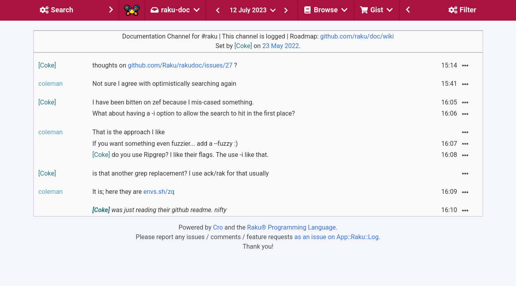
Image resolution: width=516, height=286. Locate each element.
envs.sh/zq (158, 191)
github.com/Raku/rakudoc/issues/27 (180, 65)
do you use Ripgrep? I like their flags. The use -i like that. (181, 154)
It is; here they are (134, 191)
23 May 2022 (280, 46)
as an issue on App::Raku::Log (336, 237)
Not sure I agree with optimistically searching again (164, 83)
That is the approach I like (129, 132)
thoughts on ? (165, 65)
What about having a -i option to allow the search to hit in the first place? (194, 113)
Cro (218, 227)
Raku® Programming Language (291, 227)
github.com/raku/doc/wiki (357, 36)
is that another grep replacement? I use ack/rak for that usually (181, 173)
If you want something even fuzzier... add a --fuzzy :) (165, 143)
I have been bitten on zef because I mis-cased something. (173, 102)
